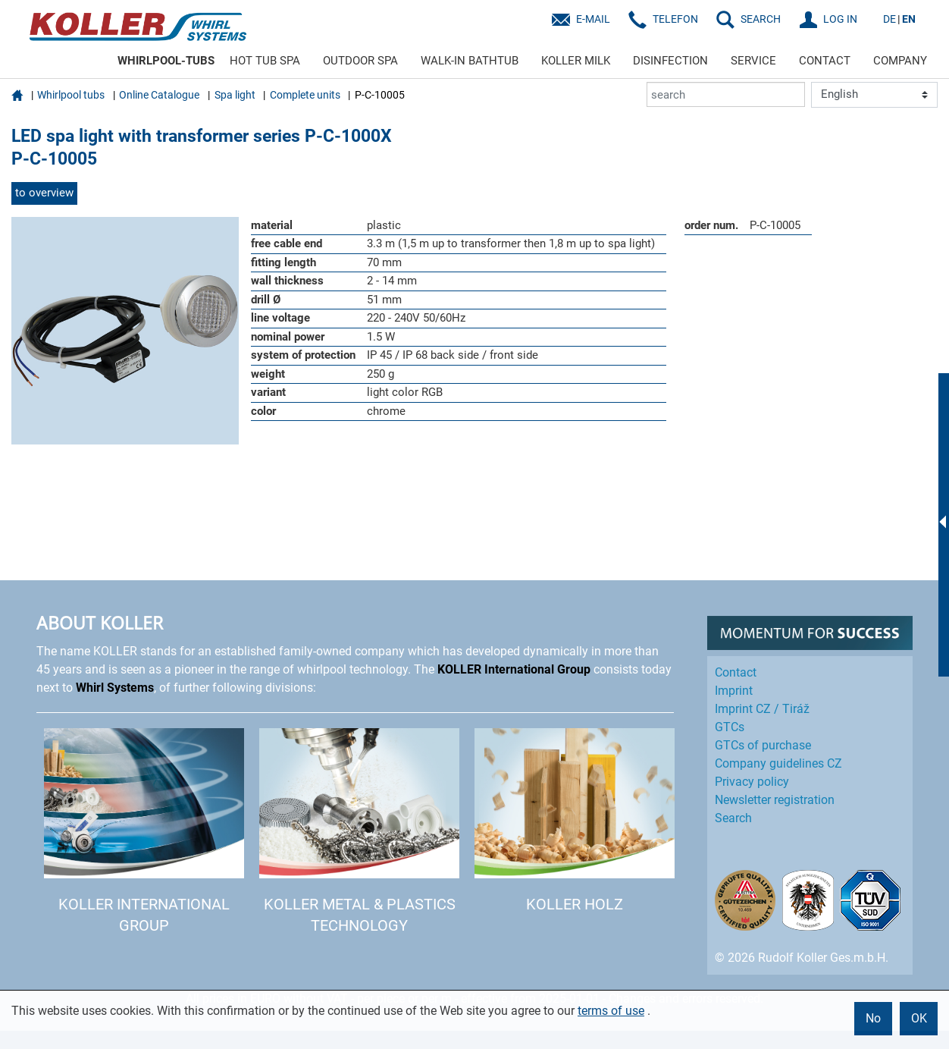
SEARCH (761, 19)
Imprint (734, 690)
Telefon (675, 19)
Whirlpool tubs (71, 95)
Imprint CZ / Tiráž (762, 709)
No (873, 1018)
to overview (44, 192)
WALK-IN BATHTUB (469, 61)
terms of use (611, 1010)
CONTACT (824, 61)
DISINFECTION (670, 61)
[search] (726, 94)
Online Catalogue (159, 95)
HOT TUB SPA (265, 61)
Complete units (305, 95)
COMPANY (900, 61)
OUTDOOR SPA (360, 61)
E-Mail (593, 19)
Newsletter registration (775, 800)
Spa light (235, 95)
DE (889, 19)
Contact (735, 672)
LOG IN (840, 19)
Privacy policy (752, 781)
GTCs (729, 727)
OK (919, 1018)
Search (733, 818)
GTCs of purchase (763, 745)
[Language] (874, 95)
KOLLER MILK (575, 61)
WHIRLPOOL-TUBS (166, 61)
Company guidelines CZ (778, 763)
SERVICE (753, 61)
